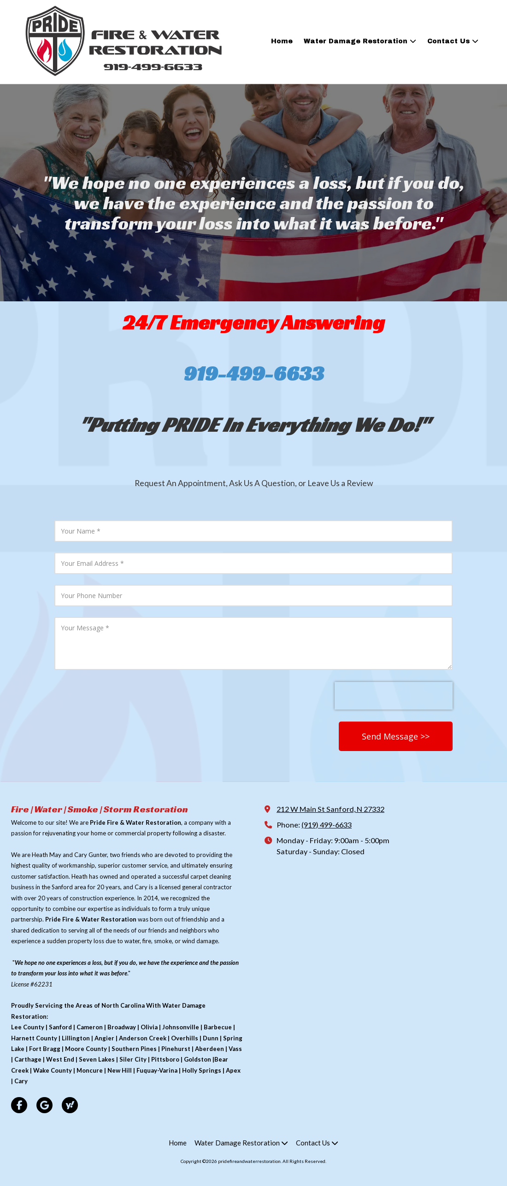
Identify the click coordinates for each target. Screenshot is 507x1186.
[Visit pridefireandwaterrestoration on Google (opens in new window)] (44, 1105)
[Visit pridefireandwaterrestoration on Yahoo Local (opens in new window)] (70, 1105)
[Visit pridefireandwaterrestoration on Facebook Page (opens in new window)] (19, 1105)
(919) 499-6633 (326, 824)
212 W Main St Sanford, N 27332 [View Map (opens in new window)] (330, 808)
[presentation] (394, 696)
